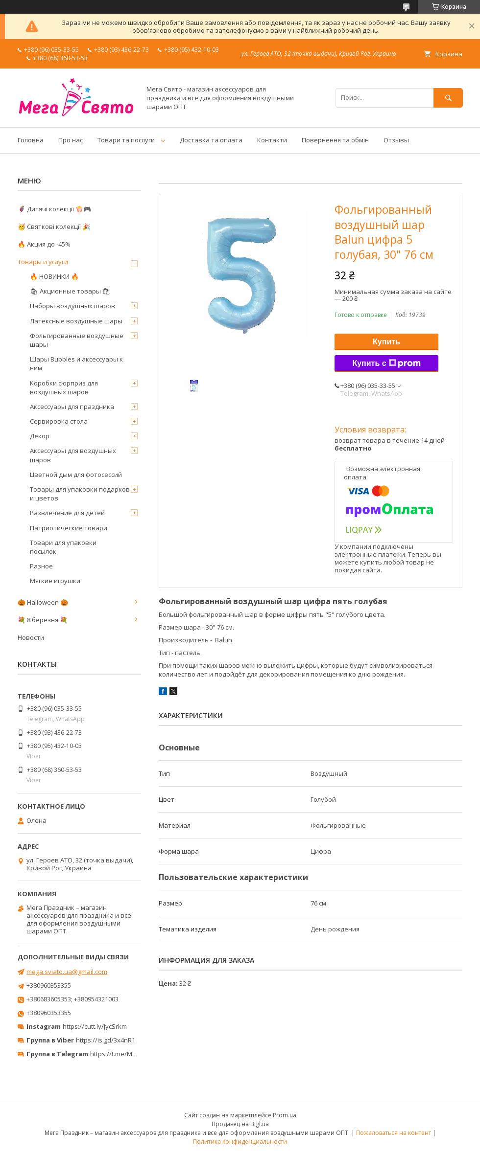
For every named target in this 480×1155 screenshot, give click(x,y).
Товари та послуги (126, 140)
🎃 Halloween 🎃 (43, 602)
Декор (39, 435)
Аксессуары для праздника (72, 406)
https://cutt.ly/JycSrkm (95, 1026)
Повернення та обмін (335, 140)
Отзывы (396, 140)
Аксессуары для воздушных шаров (73, 455)
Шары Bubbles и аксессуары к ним (76, 363)
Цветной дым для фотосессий (76, 474)
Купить (386, 342)
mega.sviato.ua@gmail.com (66, 971)
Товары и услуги (43, 261)
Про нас (70, 140)
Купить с (386, 363)
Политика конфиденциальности (240, 1141)
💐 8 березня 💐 (43, 619)
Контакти (272, 140)
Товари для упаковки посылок (63, 547)
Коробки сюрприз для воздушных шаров (64, 387)
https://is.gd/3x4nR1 (105, 1040)
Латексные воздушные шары (76, 321)
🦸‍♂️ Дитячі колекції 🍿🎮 (54, 208)
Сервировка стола (59, 421)
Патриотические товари (68, 527)
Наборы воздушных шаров (72, 305)
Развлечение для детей (67, 512)
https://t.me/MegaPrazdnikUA (134, 1053)
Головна (31, 140)
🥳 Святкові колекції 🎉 (54, 226)
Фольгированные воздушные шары (76, 340)
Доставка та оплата (211, 140)
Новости (31, 637)
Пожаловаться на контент (393, 1133)
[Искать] (448, 97)
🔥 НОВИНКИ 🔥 (54, 276)
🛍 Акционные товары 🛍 (70, 291)
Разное (41, 566)
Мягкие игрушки (55, 580)
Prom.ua (284, 1115)
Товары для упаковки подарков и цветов (80, 493)
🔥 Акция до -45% (44, 244)
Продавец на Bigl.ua (240, 1124)
